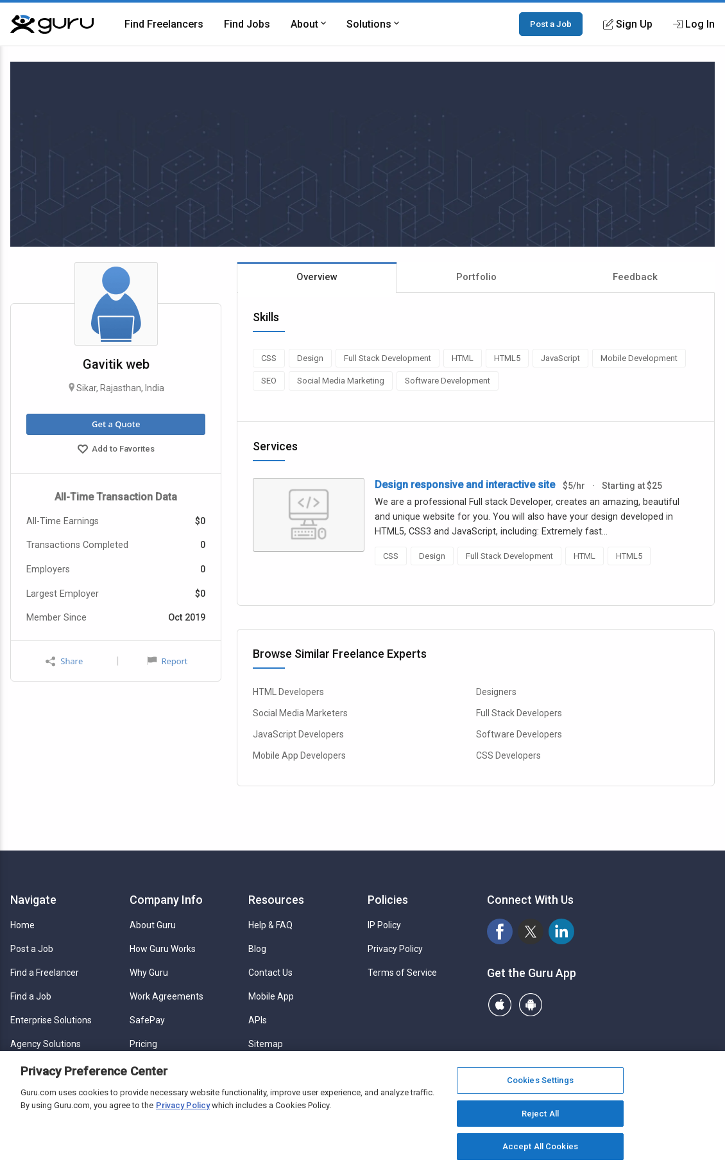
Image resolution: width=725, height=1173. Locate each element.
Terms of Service (402, 972)
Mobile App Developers (299, 755)
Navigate (33, 899)
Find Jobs (247, 24)
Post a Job (551, 24)
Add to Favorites (116, 450)
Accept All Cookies (540, 1146)
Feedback (635, 277)
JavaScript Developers (298, 734)
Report (167, 661)
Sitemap (265, 1044)
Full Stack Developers (519, 713)
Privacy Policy (395, 949)
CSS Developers (508, 755)
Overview (316, 277)
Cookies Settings (540, 1080)
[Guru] (52, 24)
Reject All (540, 1113)
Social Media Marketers (300, 713)
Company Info (166, 899)
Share (64, 661)
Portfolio (476, 277)
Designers (496, 692)
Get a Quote (116, 424)
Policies (388, 899)
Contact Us (270, 972)
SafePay (147, 1020)
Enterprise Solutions (51, 1020)
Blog (257, 949)
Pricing (143, 1044)
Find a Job (30, 996)
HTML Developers (288, 692)
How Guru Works (163, 949)
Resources (276, 899)
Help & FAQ (270, 925)
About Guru (153, 925)
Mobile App (271, 996)
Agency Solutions (45, 1044)
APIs (257, 1020)
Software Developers (519, 734)
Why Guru (149, 972)
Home (22, 925)
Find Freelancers (163, 24)
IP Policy (384, 925)
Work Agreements (166, 996)
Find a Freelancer (44, 972)
